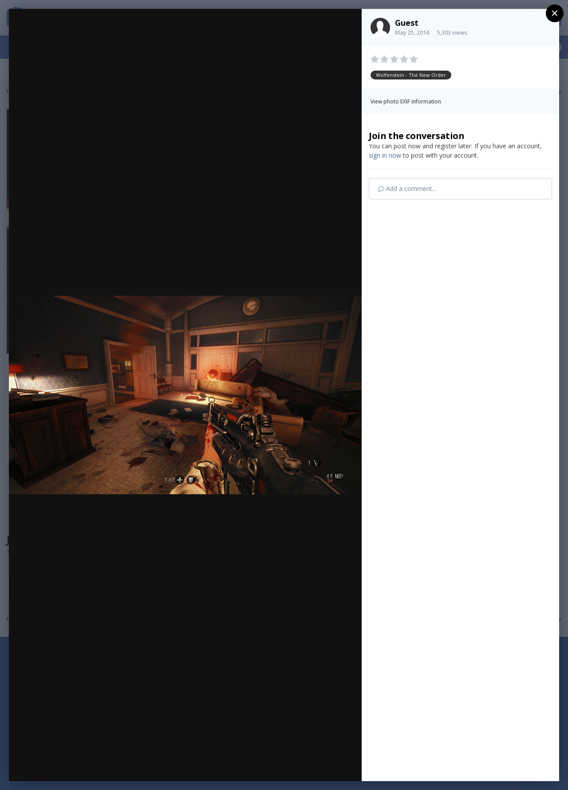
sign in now (385, 155)
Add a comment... (407, 188)
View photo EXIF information (406, 101)
